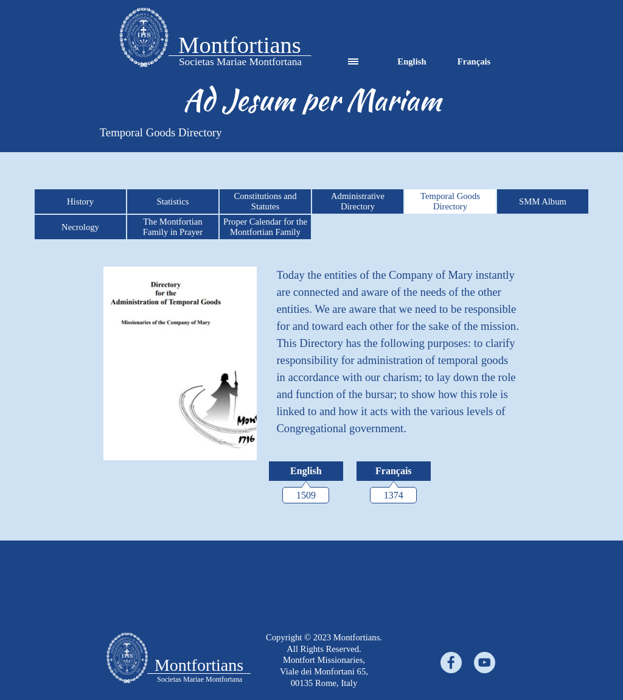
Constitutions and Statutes (265, 201)
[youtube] (484, 662)
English (411, 61)
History (80, 201)
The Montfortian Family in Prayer (173, 227)
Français (474, 61)
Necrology (80, 227)
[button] (144, 38)
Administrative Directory (358, 201)
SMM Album (542, 201)
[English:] (306, 471)
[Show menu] (353, 62)
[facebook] (451, 662)
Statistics (173, 201)
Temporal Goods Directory (450, 201)
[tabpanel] (144, 38)
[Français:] (393, 471)
